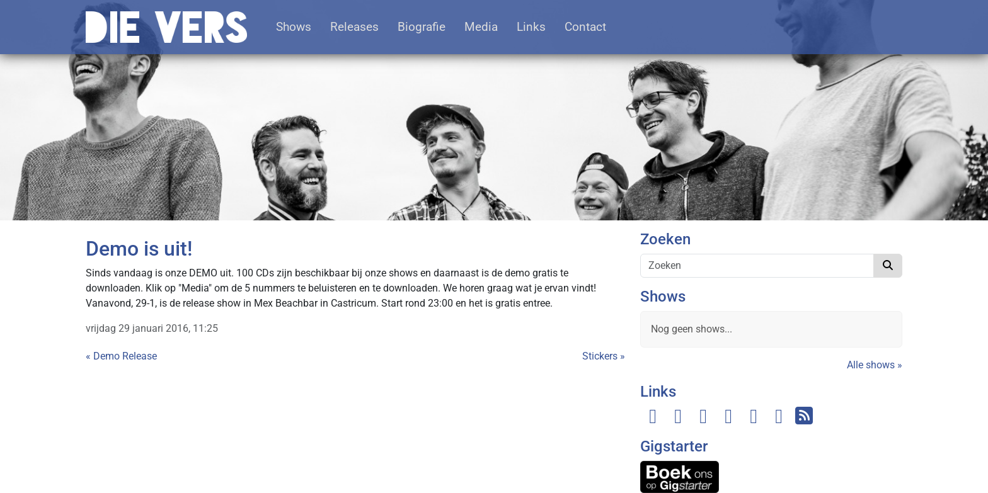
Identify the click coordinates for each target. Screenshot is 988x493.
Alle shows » (874, 365)
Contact (585, 27)
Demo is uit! (139, 249)
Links (531, 27)
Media (481, 27)
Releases (354, 27)
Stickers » (603, 356)
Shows (293, 27)
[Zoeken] (757, 266)
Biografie (421, 27)
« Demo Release (121, 356)
